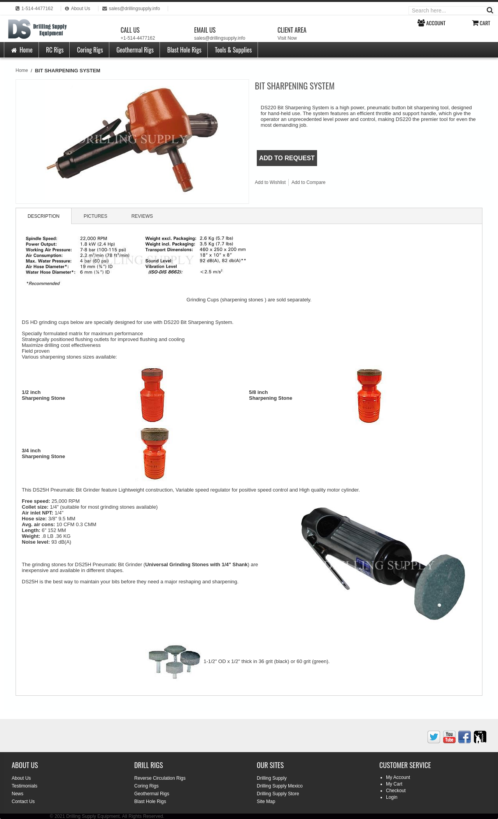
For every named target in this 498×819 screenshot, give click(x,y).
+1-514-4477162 (138, 38)
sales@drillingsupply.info (219, 38)
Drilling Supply (272, 778)
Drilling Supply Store (278, 793)
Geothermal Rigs (135, 49)
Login (391, 797)
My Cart (394, 784)
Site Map (266, 801)
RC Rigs (54, 49)
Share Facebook (357, 184)
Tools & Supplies (233, 49)
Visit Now (287, 38)
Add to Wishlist (270, 182)
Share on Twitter (373, 184)
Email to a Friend (342, 184)
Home (21, 49)
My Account (398, 777)
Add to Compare (308, 182)
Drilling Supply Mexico (280, 786)
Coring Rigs (90, 49)
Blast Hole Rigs (184, 49)
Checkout (396, 790)
